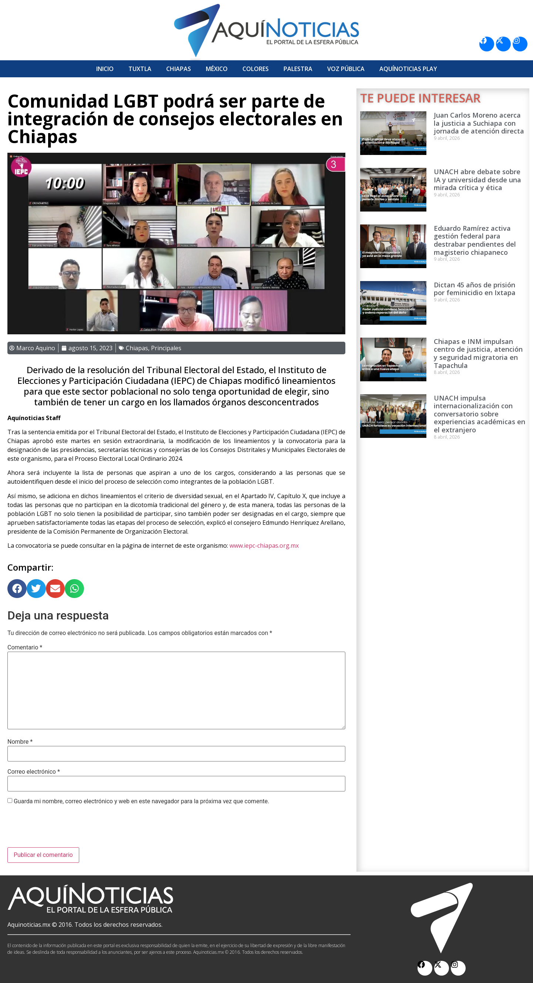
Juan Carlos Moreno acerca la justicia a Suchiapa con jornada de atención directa (479, 123)
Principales (166, 348)
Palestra (298, 69)
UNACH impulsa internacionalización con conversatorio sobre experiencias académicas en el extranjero (479, 413)
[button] (17, 588)
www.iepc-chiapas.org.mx (264, 545)
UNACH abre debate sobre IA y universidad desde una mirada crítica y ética (477, 179)
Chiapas (178, 69)
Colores (255, 69)
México (217, 69)
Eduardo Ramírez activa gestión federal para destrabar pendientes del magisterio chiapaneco (475, 240)
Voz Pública (346, 69)
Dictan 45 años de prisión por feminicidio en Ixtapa (475, 288)
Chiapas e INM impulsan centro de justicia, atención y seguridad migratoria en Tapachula (478, 353)
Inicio (105, 69)
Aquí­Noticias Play (408, 69)
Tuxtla (139, 69)
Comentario (24, 648)
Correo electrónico (33, 772)
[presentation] (63, 829)
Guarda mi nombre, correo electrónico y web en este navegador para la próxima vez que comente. (141, 801)
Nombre (20, 742)
